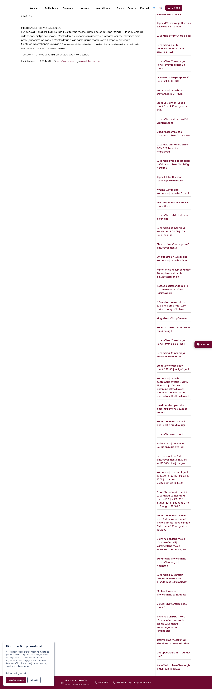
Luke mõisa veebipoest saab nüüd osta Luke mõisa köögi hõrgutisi (173, 164)
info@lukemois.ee (67, 61)
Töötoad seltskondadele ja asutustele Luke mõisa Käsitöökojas (172, 289)
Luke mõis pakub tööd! (170, 434)
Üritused (84, 8)
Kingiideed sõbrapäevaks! (172, 318)
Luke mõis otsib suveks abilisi (174, 35)
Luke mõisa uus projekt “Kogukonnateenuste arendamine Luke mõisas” (172, 578)
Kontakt (144, 8)
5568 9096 (102, 682)
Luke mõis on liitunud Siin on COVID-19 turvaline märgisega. (173, 148)
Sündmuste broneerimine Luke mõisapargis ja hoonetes (171, 562)
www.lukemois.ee (90, 61)
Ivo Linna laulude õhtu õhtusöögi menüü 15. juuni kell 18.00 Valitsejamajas (172, 460)
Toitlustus (50, 8)
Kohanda (34, 680)
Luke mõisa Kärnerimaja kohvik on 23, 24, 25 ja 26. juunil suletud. (171, 231)
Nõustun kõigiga (16, 680)
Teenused (67, 8)
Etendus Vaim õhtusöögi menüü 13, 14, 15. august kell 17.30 (172, 106)
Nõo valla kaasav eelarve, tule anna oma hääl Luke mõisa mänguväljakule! (172, 306)
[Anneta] (203, 344)
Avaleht (33, 8)
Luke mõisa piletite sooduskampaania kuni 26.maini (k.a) (170, 49)
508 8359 (119, 682)
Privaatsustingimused (16, 673)
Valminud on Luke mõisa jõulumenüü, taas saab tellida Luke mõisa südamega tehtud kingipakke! (171, 623)
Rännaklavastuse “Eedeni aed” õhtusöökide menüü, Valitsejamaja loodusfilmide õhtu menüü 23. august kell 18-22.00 (173, 522)
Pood (131, 8)
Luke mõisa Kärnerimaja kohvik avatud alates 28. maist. (171, 65)
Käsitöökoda (103, 8)
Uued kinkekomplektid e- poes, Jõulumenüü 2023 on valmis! (172, 409)
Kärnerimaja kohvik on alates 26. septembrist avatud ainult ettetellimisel (174, 273)
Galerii (120, 8)
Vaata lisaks (174, 19)
